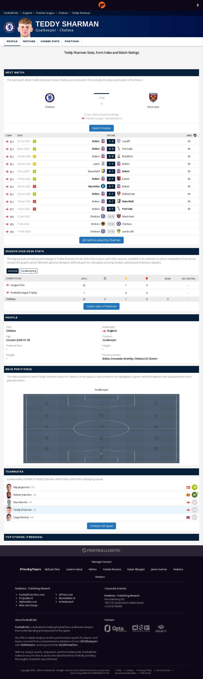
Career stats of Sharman (102, 306)
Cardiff (126, 141)
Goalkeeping (28, 271)
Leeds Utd (128, 231)
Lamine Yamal (74, 569)
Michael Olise (52, 569)
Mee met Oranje (28, 605)
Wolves (95, 224)
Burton (153, 358)
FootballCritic (22, 627)
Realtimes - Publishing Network (121, 595)
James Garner (159, 569)
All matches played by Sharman (101, 240)
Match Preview (101, 128)
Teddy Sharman (22, 509)
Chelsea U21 (141, 358)
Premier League (45, 13)
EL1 (12, 141)
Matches (29, 41)
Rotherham (128, 194)
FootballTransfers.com (31, 594)
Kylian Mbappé (136, 569)
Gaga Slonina (21, 517)
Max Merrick (20, 502)
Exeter (125, 179)
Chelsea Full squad (101, 526)
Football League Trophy (24, 292)
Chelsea (63, 13)
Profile (12, 41)
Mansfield (94, 171)
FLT (12, 209)
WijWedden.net (27, 601)
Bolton (96, 156)
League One (18, 285)
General (12, 271)
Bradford (127, 156)
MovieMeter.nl (67, 598)
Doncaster (117, 358)
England (27, 13)
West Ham (153, 107)
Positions (72, 41)
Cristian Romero (112, 569)
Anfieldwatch (66, 601)
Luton (96, 164)
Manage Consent (101, 561)
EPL (12, 217)
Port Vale (127, 149)
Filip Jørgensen (21, 487)
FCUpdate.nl (26, 598)
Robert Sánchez (22, 494)
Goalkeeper (101, 389)
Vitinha (92, 569)
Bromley (128, 358)
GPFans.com (66, 594)
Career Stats (50, 41)
